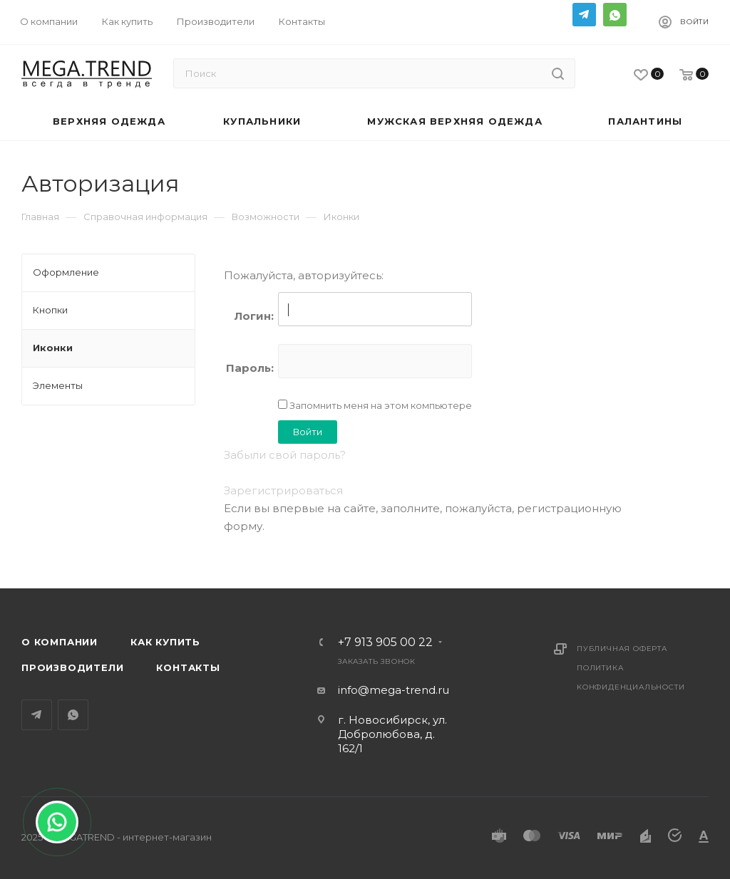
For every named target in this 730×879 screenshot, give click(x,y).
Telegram (584, 14)
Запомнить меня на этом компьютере (379, 405)
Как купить (165, 641)
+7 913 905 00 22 (385, 642)
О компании (59, 641)
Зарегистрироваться (283, 490)
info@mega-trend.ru (393, 690)
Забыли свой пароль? (285, 455)
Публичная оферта (622, 648)
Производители (72, 667)
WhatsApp (615, 14)
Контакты (188, 667)
